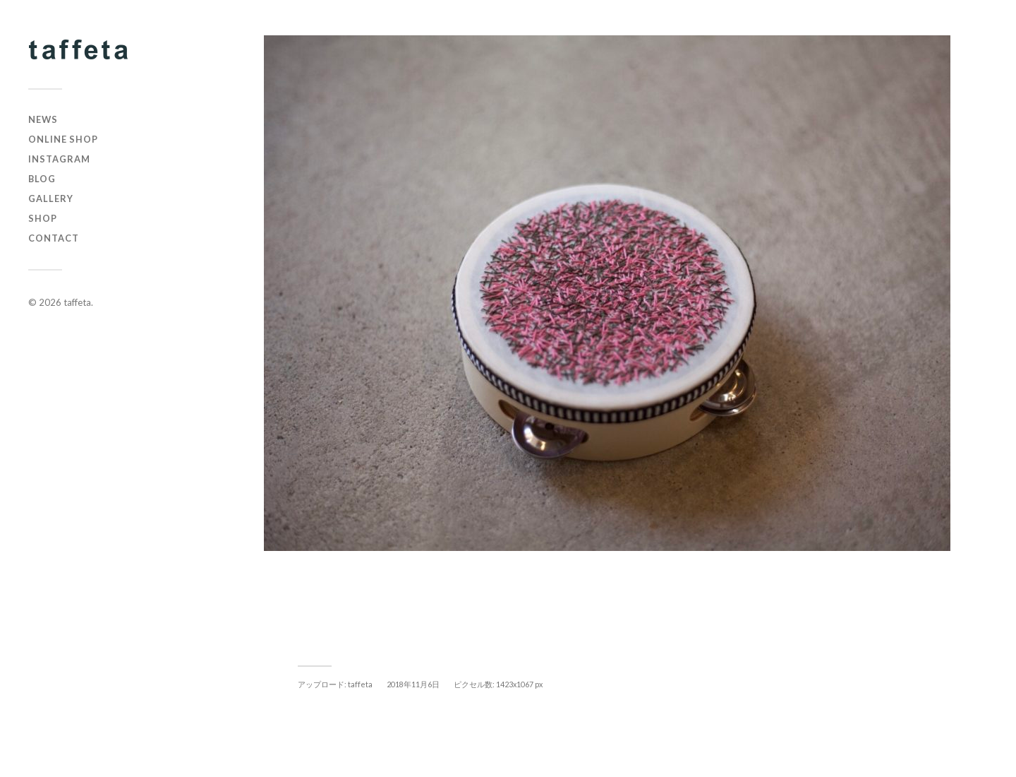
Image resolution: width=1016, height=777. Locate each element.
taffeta (77, 302)
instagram (59, 159)
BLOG (42, 178)
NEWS (43, 119)
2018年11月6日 (413, 684)
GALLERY (50, 198)
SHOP (42, 218)
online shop (63, 139)
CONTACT (53, 238)
